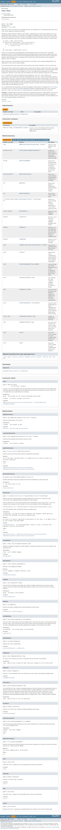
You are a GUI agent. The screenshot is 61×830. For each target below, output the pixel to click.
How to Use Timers (52, 87)
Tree (20, 1)
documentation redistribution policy (9, 828)
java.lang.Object (6, 13)
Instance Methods (29, 139)
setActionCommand (24, 264)
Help (34, 1)
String (5, 160)
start (20, 332)
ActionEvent (35, 150)
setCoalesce (22, 277)
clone (4, 357)
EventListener (14, 199)
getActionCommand (24, 160)
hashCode (27, 357)
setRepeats (22, 322)
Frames (19, 4)
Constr (16, 6)
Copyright (3, 827)
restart (21, 252)
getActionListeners (24, 174)
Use (17, 1)
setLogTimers (23, 316)
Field (11, 6)
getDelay (21, 183)
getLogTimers (23, 211)
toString (45, 357)
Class (28, 199)
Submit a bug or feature (6, 822)
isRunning (22, 239)
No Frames (24, 4)
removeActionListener (25, 245)
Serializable (5, 19)
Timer (4, 127)
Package (8, 1)
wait (50, 357)
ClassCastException (8, 524)
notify (33, 357)
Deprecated (25, 1)
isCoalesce (22, 216)
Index (31, 1)
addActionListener (24, 144)
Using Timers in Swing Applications (23, 90)
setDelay (21, 289)
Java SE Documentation (37, 823)
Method (21, 6)
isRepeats (22, 227)
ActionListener (18, 127)
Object (8, 25)
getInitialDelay (24, 193)
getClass (21, 357)
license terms (48, 827)
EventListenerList (14, 114)
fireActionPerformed (25, 150)
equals (9, 357)
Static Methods (17, 139)
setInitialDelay (24, 302)
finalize (14, 357)
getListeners (23, 199)
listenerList (24, 114)
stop (20, 342)
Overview (2, 1)
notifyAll (38, 357)
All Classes (33, 4)
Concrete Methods (43, 139)
